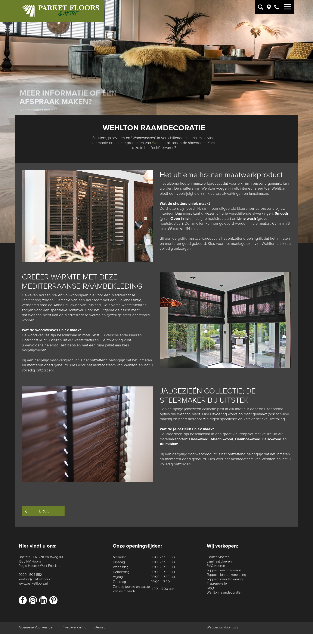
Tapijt (210, 588)
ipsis (235, 627)
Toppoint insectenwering (225, 579)
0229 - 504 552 (30, 575)
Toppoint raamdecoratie (224, 570)
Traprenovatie (217, 583)
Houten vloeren (218, 557)
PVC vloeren (216, 566)
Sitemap (99, 627)
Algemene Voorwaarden (36, 627)
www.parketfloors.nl (33, 583)
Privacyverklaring (74, 627)
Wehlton (159, 142)
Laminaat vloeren (219, 561)
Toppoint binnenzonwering (226, 575)
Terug (37, 511)
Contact (35, 78)
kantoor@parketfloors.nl (36, 579)
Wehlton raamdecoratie (224, 592)
